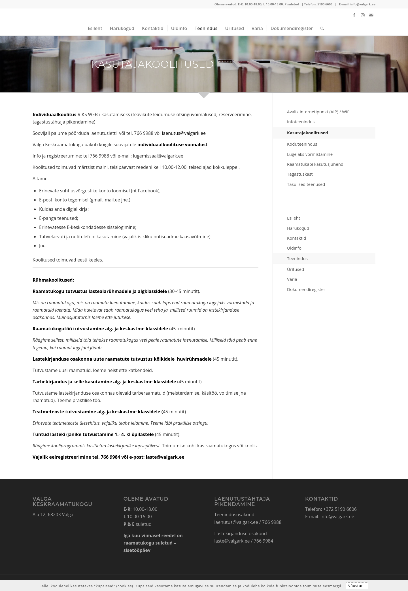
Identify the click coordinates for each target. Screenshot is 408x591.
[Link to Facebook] (354, 15)
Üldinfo (294, 248)
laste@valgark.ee (232, 541)
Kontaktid (296, 238)
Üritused (295, 269)
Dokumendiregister (306, 289)
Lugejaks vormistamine (310, 154)
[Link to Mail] (371, 15)
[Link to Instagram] (362, 15)
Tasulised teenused (306, 184)
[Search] (320, 28)
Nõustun (355, 585)
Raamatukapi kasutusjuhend (315, 164)
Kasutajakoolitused (307, 132)
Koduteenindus (302, 144)
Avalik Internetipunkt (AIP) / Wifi (318, 111)
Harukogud (298, 228)
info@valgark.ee (362, 4)
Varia (292, 279)
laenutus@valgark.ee (184, 133)
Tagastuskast (300, 174)
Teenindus (297, 258)
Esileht (293, 218)
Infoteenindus (300, 121)
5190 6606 (324, 4)
